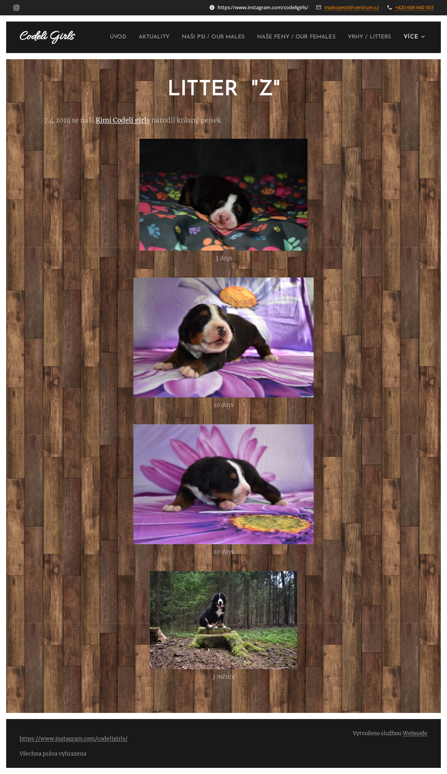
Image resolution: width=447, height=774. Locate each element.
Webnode (415, 733)
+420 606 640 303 (414, 7)
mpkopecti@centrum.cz (351, 7)
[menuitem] (149, 37)
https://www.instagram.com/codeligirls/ (74, 738)
